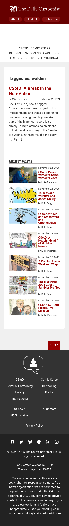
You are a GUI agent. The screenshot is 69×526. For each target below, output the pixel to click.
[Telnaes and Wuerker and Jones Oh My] (23, 195)
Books (29, 58)
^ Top (54, 345)
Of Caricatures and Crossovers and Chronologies (48, 218)
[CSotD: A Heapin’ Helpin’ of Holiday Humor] (23, 241)
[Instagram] (56, 442)
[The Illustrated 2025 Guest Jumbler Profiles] (23, 286)
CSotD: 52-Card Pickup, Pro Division (48, 308)
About (15, 19)
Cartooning (52, 53)
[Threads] (48, 442)
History (16, 58)
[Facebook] (12, 442)
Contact (32, 19)
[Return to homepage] (34, 367)
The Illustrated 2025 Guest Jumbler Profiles (49, 284)
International (48, 58)
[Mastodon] (39, 442)
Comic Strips (40, 48)
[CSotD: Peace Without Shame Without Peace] (23, 175)
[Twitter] (21, 442)
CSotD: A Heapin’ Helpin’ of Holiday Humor (48, 242)
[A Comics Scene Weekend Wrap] (23, 264)
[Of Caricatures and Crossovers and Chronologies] (23, 216)
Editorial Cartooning (24, 53)
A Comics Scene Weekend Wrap (49, 263)
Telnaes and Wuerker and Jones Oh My (47, 196)
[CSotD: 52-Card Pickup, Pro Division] (23, 308)
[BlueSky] (30, 442)
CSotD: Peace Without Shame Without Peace (48, 175)
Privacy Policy (34, 425)
